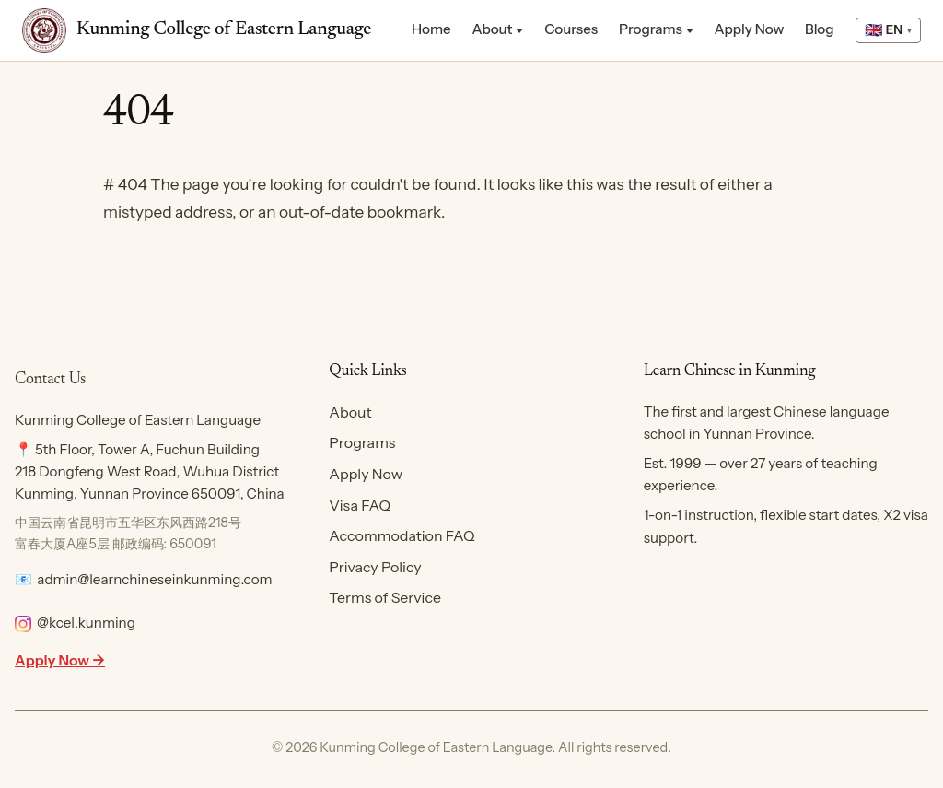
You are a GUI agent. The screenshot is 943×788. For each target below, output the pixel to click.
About (492, 29)
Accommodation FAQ (401, 535)
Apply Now (750, 29)
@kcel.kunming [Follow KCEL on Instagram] (75, 622)
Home (431, 29)
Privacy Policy (375, 567)
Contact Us (50, 379)
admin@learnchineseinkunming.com (154, 579)
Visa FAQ (359, 505)
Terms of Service (385, 597)
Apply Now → (60, 660)
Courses (571, 29)
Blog (819, 29)
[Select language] (888, 31)
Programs (650, 29)
